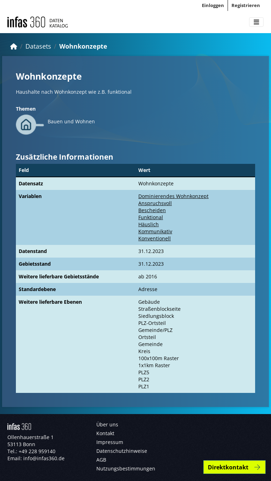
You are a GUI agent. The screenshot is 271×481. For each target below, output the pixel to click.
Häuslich (148, 224)
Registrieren (245, 5)
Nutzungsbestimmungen (125, 468)
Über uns (107, 424)
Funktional (150, 217)
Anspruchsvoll (155, 203)
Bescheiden (152, 210)
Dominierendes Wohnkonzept (173, 196)
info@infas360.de (44, 458)
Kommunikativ (155, 231)
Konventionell (154, 238)
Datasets (38, 46)
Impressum (109, 442)
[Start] (13, 46)
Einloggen (213, 5)
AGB (101, 459)
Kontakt (105, 433)
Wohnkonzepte (83, 46)
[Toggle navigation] (256, 22)
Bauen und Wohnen (71, 121)
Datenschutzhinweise (121, 451)
